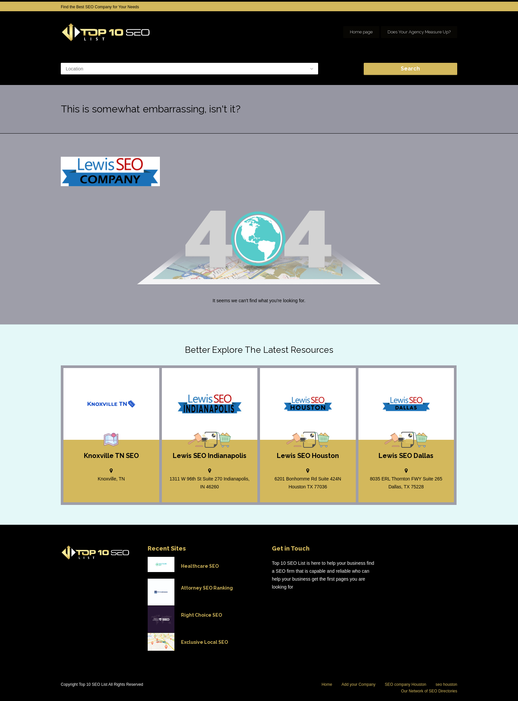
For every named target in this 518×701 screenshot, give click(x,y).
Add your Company (359, 684)
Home (326, 684)
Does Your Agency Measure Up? (419, 31)
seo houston (446, 684)
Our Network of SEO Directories (429, 691)
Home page (361, 31)
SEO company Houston (405, 684)
